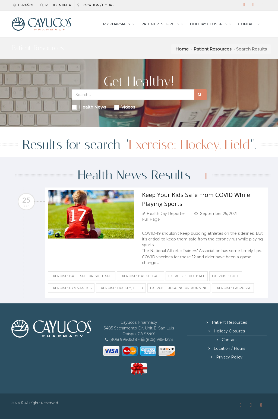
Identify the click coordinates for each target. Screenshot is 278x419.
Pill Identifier (55, 5)
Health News (89, 107)
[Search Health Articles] (133, 94)
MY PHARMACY (117, 24)
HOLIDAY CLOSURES (208, 24)
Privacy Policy (228, 357)
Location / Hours (95, 5)
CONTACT (247, 24)
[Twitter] (262, 5)
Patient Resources (212, 49)
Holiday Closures (229, 331)
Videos (124, 107)
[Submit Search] (200, 94)
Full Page (151, 219)
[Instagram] (253, 5)
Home (182, 49)
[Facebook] (244, 5)
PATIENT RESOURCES (160, 24)
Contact (229, 339)
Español (23, 5)
